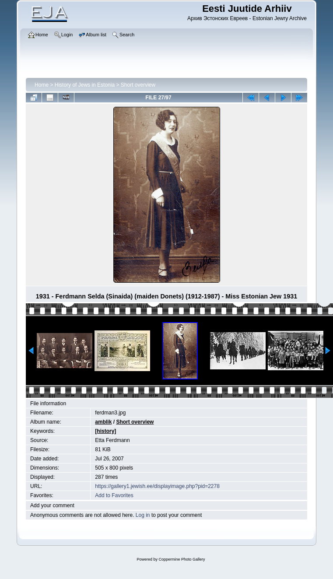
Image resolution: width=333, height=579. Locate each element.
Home (42, 85)
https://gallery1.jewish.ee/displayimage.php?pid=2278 (157, 486)
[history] (105, 431)
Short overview (138, 85)
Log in (143, 515)
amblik (103, 422)
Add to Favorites (114, 495)
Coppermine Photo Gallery (181, 559)
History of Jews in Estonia (85, 85)
